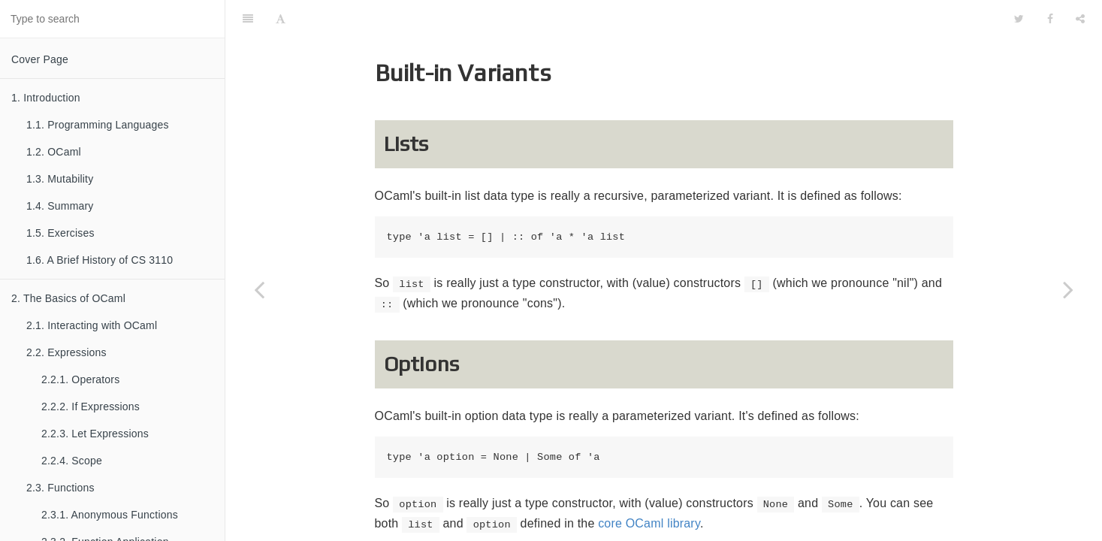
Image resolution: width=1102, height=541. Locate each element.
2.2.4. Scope (71, 461)
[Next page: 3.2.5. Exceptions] (1068, 289)
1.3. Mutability (59, 179)
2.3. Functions (60, 488)
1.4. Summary (60, 206)
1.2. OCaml (53, 152)
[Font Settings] (280, 19)
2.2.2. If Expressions (90, 406)
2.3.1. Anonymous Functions (109, 515)
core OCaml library (649, 523)
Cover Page (39, 59)
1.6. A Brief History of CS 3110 (99, 260)
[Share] (1080, 19)
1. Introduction (45, 98)
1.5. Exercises (60, 233)
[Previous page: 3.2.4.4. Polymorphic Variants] (259, 289)
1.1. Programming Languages (97, 125)
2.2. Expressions (66, 352)
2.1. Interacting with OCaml (91, 325)
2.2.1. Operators (80, 379)
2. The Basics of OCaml (68, 298)
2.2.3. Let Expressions (95, 434)
